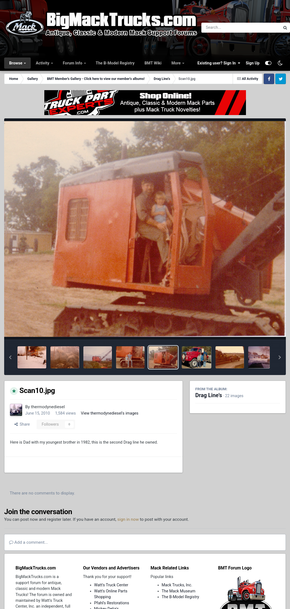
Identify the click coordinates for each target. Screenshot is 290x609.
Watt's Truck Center (111, 585)
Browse (16, 63)
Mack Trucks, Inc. (177, 585)
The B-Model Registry (115, 63)
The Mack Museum (179, 591)
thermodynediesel (48, 406)
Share (22, 424)
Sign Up (253, 63)
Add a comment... (28, 542)
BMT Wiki (153, 63)
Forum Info (73, 63)
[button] (10, 357)
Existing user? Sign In (218, 63)
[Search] (225, 28)
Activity (43, 63)
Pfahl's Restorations (111, 603)
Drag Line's (208, 395)
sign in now (128, 519)
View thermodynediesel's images (109, 413)
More (176, 63)
